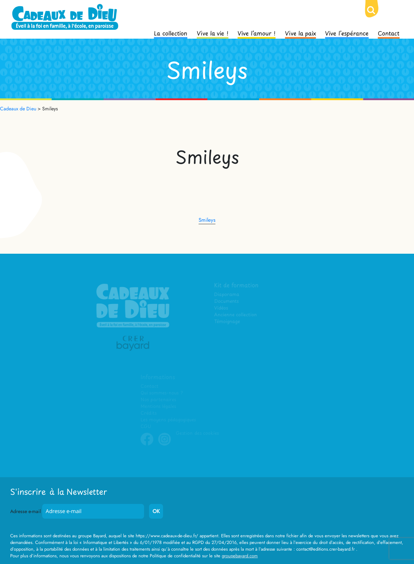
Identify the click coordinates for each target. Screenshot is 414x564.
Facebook (147, 444)
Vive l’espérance (347, 32)
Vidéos (221, 308)
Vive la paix (300, 32)
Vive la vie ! (212, 32)
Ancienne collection (236, 315)
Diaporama (227, 295)
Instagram (165, 444)
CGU (146, 426)
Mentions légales (158, 406)
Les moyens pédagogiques (168, 419)
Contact (389, 32)
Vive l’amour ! (257, 32)
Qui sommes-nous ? (162, 393)
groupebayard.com (240, 555)
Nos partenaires (158, 399)
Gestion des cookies (197, 433)
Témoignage (227, 322)
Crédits (149, 413)
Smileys (207, 220)
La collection (170, 32)
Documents (227, 302)
